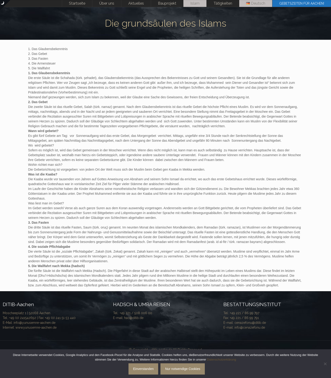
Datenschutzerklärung (221, 359)
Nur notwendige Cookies (182, 369)
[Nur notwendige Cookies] (325, 363)
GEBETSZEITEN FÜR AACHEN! (301, 3)
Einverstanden (143, 369)
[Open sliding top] (5, 5)
